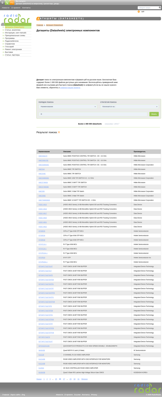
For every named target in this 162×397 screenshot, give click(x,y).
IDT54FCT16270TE (45, 306)
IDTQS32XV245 (44, 346)
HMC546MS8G (44, 178)
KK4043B (42, 372)
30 (75, 379)
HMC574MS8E (44, 187)
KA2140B (42, 359)
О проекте (15, 8)
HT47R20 (42, 258)
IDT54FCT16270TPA (46, 315)
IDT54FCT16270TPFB (46, 328)
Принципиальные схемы (15, 35)
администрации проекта (70, 88)
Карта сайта (15, 395)
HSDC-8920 (43, 218)
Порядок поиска (46, 102)
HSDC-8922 (43, 227)
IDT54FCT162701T (45, 271)
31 (78, 379)
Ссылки (77, 395)
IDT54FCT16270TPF (46, 324)
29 (70, 379)
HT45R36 (42, 235)
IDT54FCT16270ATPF (46, 288)
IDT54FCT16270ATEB (46, 280)
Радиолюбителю (12, 41)
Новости (5, 8)
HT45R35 (42, 231)
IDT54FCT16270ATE (46, 275)
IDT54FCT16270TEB (46, 311)
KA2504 (41, 368)
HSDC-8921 (43, 222)
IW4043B (42, 350)
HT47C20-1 (42, 249)
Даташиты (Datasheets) (14, 27)
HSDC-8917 (43, 213)
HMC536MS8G (44, 165)
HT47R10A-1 (43, 253)
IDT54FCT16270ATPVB (47, 302)
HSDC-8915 (43, 205)
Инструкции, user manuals (15, 33)
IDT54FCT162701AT (46, 266)
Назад (39, 379)
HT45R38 (42, 240)
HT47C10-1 (42, 244)
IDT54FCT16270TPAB (46, 319)
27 (64, 379)
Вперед (85, 379)
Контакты (26, 8)
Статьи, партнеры (12, 55)
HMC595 (42, 191)
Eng (23, 395)
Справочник (10, 44)
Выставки (9, 52)
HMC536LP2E (43, 160)
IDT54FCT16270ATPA (46, 284)
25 (56, 379)
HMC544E (42, 174)
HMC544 (42, 169)
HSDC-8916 (43, 209)
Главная (39, 25)
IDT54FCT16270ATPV (46, 297)
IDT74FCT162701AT (46, 341)
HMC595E (42, 196)
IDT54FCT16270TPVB (46, 333)
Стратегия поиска (108, 102)
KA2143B (42, 364)
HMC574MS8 (43, 182)
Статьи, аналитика (12, 30)
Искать (154, 114)
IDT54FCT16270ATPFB (47, 293)
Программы (10, 38)
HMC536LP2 (43, 156)
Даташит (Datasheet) (54, 25)
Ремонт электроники (13, 49)
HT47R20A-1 (43, 262)
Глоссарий (9, 47)
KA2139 (41, 355)
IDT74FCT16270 (44, 337)
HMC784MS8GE (44, 200)
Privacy (94, 395)
